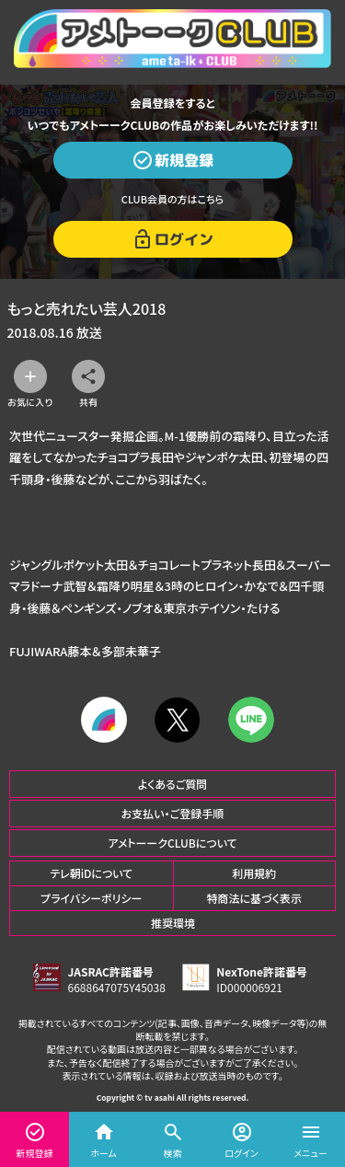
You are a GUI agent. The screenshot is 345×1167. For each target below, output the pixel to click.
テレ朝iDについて (91, 873)
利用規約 (254, 873)
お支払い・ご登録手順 (172, 813)
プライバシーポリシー (91, 898)
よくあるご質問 (173, 783)
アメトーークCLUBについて (172, 842)
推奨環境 (173, 922)
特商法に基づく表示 (254, 898)
